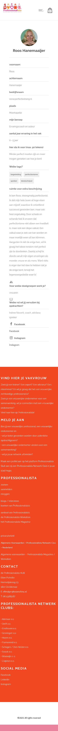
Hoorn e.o (7, 638)
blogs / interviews (10, 501)
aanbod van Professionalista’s (15, 512)
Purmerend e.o (9, 642)
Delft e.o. (6, 624)
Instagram (19, 338)
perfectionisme (31, 174)
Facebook (19, 324)
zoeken (4, 484)
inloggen (5, 494)
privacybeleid (7, 536)
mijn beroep (15, 119)
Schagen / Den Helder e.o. (15, 647)
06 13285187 (9, 596)
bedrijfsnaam (16, 92)
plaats (12, 106)
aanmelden (6, 489)
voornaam (14, 64)
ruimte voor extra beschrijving (25, 188)
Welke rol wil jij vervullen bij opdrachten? (24, 304)
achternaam (15, 78)
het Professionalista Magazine (15, 522)
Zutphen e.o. (8, 661)
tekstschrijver (26, 181)
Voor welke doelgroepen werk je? (27, 286)
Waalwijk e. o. (8, 656)
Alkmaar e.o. (8, 619)
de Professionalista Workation (16, 517)
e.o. (14, 633)
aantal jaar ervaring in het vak (25, 133)
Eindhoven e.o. (9, 628)
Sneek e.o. (7, 651)
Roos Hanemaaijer (29, 50)
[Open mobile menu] (42, 10)
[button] (29, 580)
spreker (14, 181)
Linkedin (5, 679)
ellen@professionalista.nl (15, 592)
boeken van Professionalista (14, 505)
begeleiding (16, 174)
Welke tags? (16, 166)
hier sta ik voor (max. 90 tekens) (26, 147)
